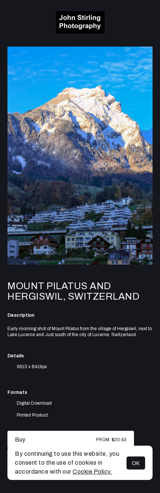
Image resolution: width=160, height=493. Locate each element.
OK (136, 463)
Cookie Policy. (92, 471)
